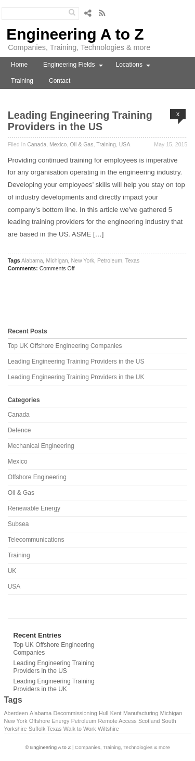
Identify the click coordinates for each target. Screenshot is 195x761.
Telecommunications (36, 539)
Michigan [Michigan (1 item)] (171, 713)
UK (12, 571)
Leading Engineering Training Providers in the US (80, 120)
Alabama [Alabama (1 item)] (40, 713)
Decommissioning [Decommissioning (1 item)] (75, 713)
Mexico (58, 144)
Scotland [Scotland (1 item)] (149, 721)
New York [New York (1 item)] (16, 721)
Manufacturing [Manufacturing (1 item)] (141, 713)
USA (125, 144)
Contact (59, 80)
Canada (36, 144)
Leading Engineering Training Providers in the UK (76, 377)
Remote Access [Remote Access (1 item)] (117, 721)
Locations (129, 64)
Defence (19, 430)
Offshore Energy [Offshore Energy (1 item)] (49, 721)
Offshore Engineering (37, 477)
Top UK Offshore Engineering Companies (65, 346)
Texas (132, 260)
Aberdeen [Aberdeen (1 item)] (16, 713)
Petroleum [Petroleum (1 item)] (84, 721)
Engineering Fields (69, 64)
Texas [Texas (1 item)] (54, 729)
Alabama (32, 260)
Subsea (18, 524)
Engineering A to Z (75, 34)
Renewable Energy (34, 508)
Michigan (57, 260)
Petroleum (109, 260)
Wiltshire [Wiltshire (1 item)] (108, 729)
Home (19, 64)
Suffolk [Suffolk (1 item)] (37, 729)
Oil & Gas (81, 144)
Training (22, 80)
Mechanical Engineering (41, 446)
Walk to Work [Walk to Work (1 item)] (79, 729)
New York (83, 260)
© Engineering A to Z (48, 747)
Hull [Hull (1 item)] (103, 713)
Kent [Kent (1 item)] (116, 713)
